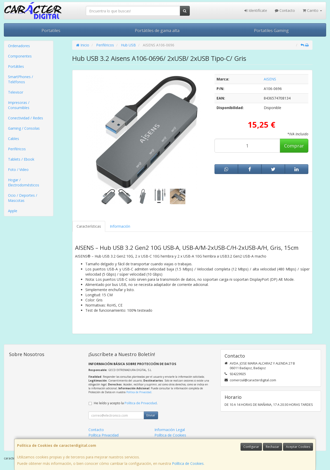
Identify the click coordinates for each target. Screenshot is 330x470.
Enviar (150, 415)
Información (120, 226)
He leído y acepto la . (126, 403)
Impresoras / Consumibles (18, 105)
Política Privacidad (103, 435)
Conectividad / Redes (25, 118)
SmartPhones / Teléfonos (20, 79)
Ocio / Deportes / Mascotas (22, 198)
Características (89, 226)
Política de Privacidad (138, 392)
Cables (13, 138)
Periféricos (17, 148)
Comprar (294, 146)
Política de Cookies (188, 463)
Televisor (15, 92)
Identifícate (255, 10)
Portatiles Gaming (271, 30)
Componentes (20, 56)
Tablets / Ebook (21, 159)
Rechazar (272, 446)
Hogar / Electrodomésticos (23, 182)
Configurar (251, 446)
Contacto (285, 10)
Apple (12, 210)
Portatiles (51, 30)
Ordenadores (19, 45)
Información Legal (169, 429)
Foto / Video (18, 169)
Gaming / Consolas (24, 128)
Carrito (312, 10)
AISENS (270, 79)
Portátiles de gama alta (157, 30)
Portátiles (16, 66)
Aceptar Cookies (298, 446)
